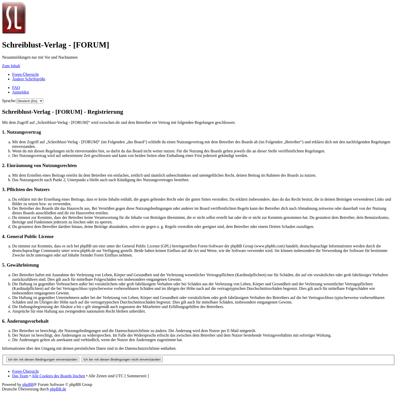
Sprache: (9, 101)
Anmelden (20, 92)
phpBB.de (58, 389)
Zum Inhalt (11, 66)
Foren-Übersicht (25, 74)
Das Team (20, 376)
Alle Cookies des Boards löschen (58, 376)
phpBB (28, 384)
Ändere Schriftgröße (28, 79)
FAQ (16, 87)
